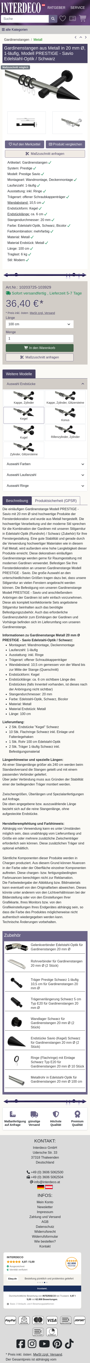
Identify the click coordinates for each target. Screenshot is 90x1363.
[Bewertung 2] (40, 1282)
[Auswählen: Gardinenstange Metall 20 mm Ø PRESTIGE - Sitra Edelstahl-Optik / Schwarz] (65, 415)
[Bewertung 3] (42, 1282)
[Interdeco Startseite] (21, 7)
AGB (45, 1222)
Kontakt (45, 1246)
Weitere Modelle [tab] (19, 374)
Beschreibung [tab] (17, 501)
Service (77, 7)
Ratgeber (56, 7)
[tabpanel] (45, 718)
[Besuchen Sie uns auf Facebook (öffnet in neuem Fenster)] (21, 1346)
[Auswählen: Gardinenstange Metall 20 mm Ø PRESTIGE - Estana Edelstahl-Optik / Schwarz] (65, 398)
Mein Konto (45, 1202)
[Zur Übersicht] (80, 37)
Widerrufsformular (45, 1236)
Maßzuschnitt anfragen (45, 153)
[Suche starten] (53, 19)
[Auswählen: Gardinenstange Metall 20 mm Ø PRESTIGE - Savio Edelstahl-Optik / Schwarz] (23, 415)
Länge (10, 318)
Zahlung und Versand (45, 1217)
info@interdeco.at (47, 1182)
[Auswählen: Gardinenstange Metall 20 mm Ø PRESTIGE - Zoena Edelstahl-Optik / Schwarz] (23, 450)
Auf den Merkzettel (24, 144)
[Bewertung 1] (37, 1282)
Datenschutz (45, 1226)
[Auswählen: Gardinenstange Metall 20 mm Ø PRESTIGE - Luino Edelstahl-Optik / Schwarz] (23, 432)
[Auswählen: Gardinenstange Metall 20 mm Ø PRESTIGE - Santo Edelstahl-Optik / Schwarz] (23, 398)
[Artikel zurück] (75, 37)
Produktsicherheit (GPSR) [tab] (56, 501)
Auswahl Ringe (45, 486)
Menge (11, 332)
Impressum (45, 1212)
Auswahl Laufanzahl (45, 475)
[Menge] (40, 338)
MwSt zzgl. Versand (42, 313)
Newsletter (45, 1207)
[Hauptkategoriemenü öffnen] (14, 29)
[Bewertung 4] (44, 1282)
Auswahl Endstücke (45, 384)
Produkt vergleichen (65, 144)
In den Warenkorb (39, 348)
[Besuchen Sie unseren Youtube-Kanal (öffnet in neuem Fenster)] (45, 1346)
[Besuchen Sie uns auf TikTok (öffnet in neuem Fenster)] (69, 1346)
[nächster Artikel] (86, 37)
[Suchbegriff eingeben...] (25, 19)
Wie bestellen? (45, 1241)
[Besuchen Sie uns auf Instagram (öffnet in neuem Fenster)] (32, 1346)
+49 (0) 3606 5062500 (47, 1172)
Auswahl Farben (45, 464)
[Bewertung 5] (46, 1282)
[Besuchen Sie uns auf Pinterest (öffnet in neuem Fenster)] (58, 1346)
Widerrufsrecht (45, 1231)
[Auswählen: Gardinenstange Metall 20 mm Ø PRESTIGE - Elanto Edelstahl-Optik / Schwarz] (65, 432)
